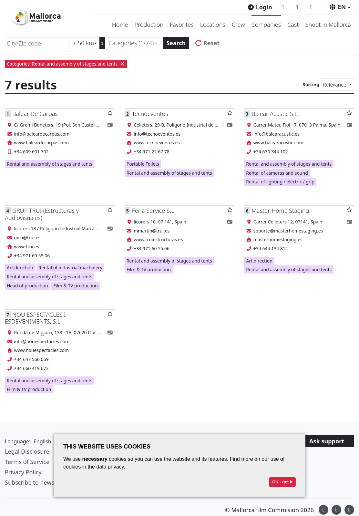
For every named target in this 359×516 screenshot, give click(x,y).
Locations (212, 24)
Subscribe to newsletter (37, 482)
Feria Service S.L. (154, 210)
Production (148, 24)
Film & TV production (75, 286)
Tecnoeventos (150, 114)
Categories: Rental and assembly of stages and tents (66, 64)
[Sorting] (337, 84)
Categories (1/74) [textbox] (131, 43)
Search (176, 43)
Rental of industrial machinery (70, 267)
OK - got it (282, 482)
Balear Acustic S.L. (275, 114)
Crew (238, 24)
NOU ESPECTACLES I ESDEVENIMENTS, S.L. (35, 318)
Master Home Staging (280, 210)
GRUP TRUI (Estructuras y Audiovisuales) (42, 214)
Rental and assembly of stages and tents (49, 164)
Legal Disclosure (27, 451)
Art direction (20, 267)
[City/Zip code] (37, 43)
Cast (293, 24)
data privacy (110, 467)
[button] (339, 6)
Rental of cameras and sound (277, 173)
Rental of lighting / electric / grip (280, 182)
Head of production (27, 286)
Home (120, 24)
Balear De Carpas (35, 114)
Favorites (182, 24)
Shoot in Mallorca (328, 24)
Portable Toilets (143, 164)
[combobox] (134, 43)
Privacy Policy (23, 472)
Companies (266, 24)
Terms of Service (27, 462)
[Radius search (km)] (85, 43)
